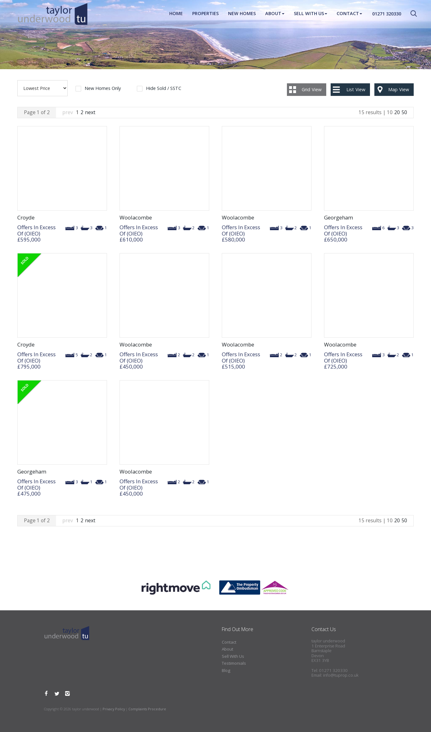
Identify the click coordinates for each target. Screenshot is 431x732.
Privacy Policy (114, 709)
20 (397, 112)
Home (176, 14)
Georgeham (338, 217)
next (90, 112)
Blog (226, 670)
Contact (349, 14)
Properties (205, 14)
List (355, 89)
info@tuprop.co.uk (340, 675)
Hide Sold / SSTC (163, 88)
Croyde (26, 217)
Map (398, 89)
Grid (312, 89)
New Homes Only (103, 88)
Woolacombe (136, 217)
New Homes (242, 14)
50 (404, 112)
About (274, 14)
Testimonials (234, 663)
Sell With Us (310, 14)
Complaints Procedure (147, 709)
